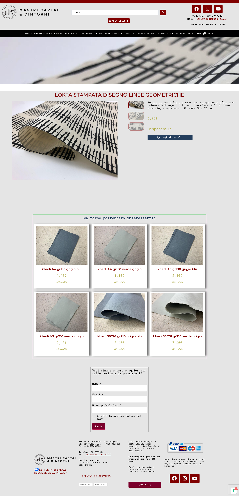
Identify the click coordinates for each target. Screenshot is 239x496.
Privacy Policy (85, 484)
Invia (98, 426)
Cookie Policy (100, 484)
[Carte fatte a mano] (137, 33)
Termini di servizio (96, 476)
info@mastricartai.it (212, 18)
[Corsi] (46, 33)
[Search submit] (163, 12)
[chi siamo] (36, 33)
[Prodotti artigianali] (84, 33)
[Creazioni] (57, 33)
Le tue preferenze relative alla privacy (50, 471)
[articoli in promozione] (188, 33)
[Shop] (66, 33)
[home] (26, 33)
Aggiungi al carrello (170, 137)
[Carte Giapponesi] (163, 33)
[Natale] (209, 33)
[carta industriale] (111, 33)
